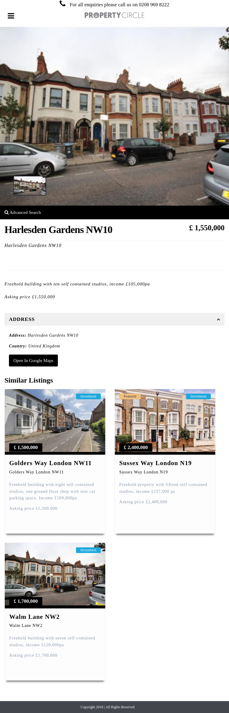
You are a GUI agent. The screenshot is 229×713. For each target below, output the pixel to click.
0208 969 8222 (154, 4)
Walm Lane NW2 (34, 616)
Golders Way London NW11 (50, 463)
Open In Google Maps (33, 360)
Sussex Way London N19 (155, 463)
